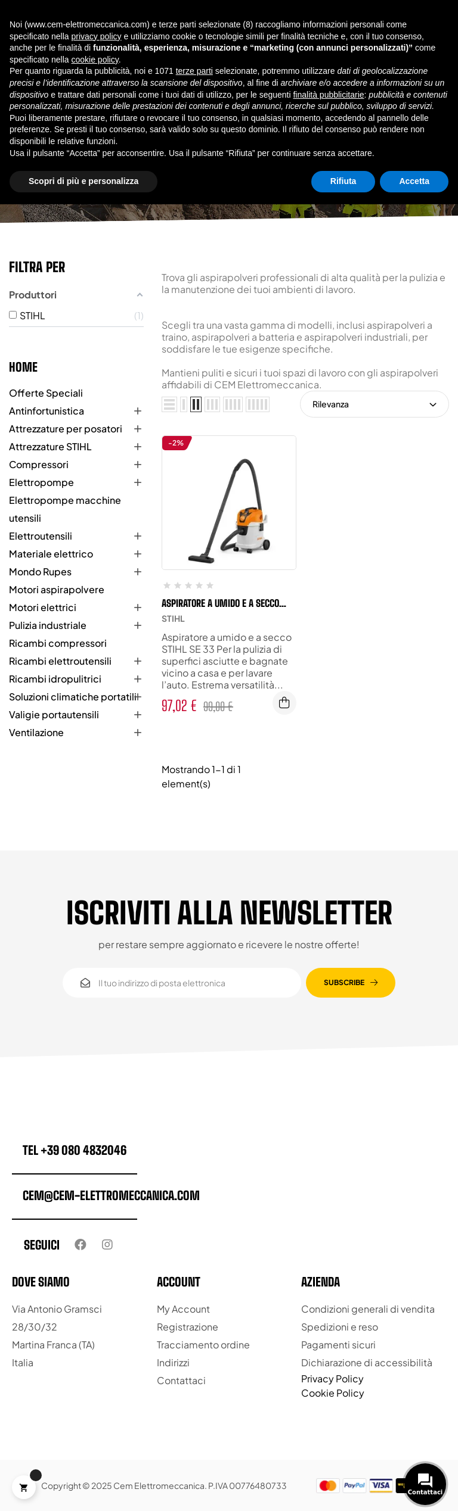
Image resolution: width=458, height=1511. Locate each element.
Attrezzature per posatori (65, 428)
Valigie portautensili (54, 714)
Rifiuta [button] (343, 181)
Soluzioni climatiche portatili (73, 696)
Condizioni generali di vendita (368, 1309)
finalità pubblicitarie (328, 94)
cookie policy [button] (95, 59)
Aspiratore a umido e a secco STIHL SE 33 (220, 603)
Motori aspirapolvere (56, 589)
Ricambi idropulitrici (55, 678)
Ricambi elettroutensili (60, 661)
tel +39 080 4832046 (74, 1150)
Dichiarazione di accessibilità (366, 1362)
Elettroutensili (40, 535)
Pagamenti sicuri (338, 1344)
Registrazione (187, 1326)
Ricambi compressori (58, 643)
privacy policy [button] (97, 36)
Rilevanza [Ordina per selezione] (374, 403)
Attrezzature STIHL (50, 446)
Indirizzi (173, 1362)
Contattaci (181, 1380)
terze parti (194, 71)
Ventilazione (36, 732)
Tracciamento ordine (203, 1344)
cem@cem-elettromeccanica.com (111, 1195)
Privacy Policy (332, 1378)
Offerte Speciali (46, 393)
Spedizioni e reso (339, 1326)
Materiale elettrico (51, 553)
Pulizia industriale (47, 625)
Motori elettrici (42, 607)
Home (23, 367)
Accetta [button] (414, 181)
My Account (183, 1309)
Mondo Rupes (40, 571)
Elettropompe (41, 482)
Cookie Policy (332, 1393)
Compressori (39, 464)
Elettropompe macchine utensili (65, 509)
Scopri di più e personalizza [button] (83, 181)
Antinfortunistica (46, 410)
